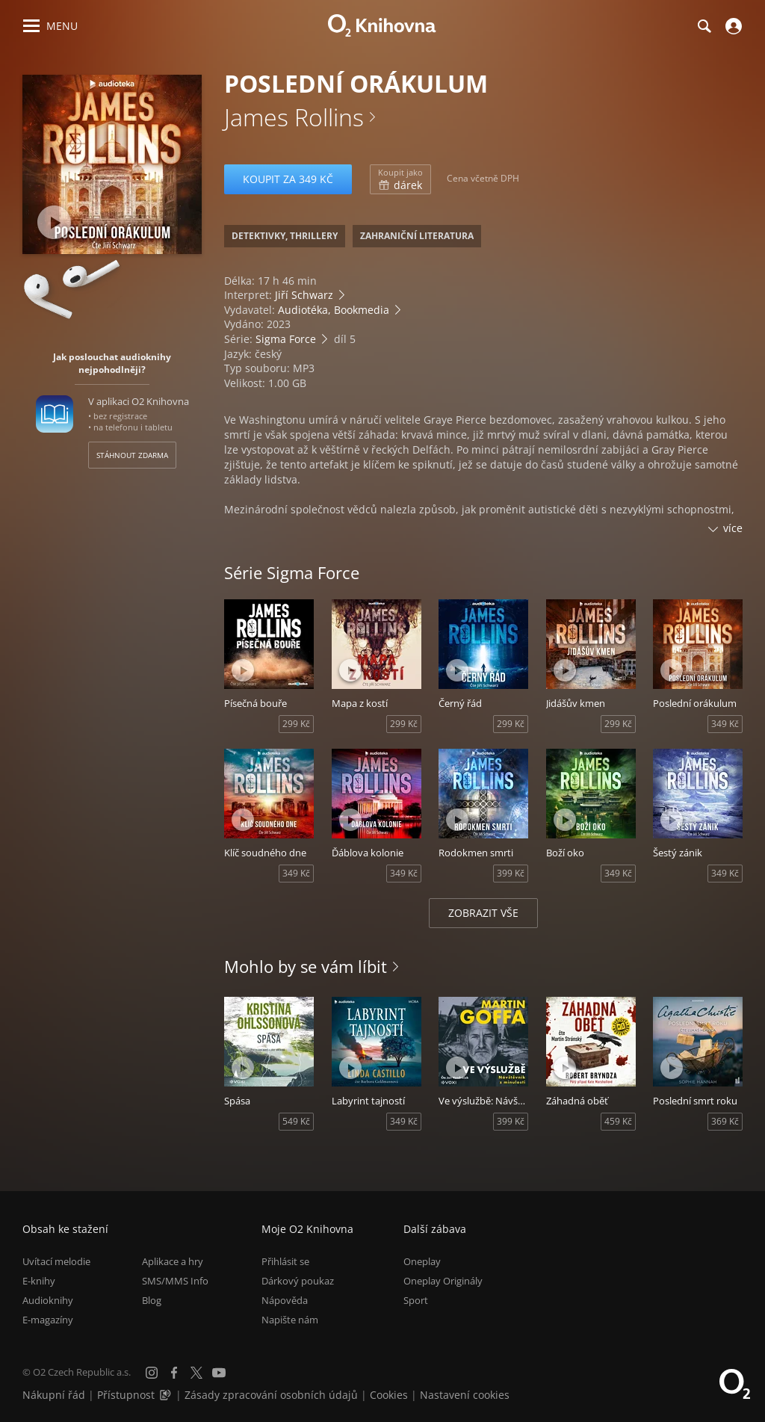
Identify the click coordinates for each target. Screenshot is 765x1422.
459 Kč (618, 1121)
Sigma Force (285, 339)
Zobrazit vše (483, 913)
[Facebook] (174, 1372)
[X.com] (196, 1372)
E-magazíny (47, 1319)
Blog (151, 1300)
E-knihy (38, 1280)
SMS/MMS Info (175, 1280)
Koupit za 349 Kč (288, 179)
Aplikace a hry (172, 1261)
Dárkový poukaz (297, 1280)
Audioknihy (47, 1300)
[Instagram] (151, 1372)
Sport (415, 1300)
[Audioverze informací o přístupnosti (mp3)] (167, 1395)
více (733, 528)
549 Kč (296, 1121)
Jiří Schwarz (304, 295)
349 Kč (725, 723)
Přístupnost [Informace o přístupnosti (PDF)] (126, 1395)
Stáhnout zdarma (132, 455)
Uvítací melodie (56, 1261)
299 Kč (296, 723)
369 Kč (725, 1121)
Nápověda (284, 1300)
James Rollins (294, 117)
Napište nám (289, 1319)
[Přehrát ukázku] (54, 222)
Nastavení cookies (465, 1395)
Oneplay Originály (443, 1280)
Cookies (389, 1395)
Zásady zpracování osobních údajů (271, 1395)
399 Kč (510, 873)
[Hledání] (704, 26)
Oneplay (422, 1261)
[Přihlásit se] (732, 26)
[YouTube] (219, 1372)
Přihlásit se (285, 1261)
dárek (400, 179)
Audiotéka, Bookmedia (333, 310)
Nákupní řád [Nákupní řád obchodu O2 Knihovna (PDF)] (53, 1395)
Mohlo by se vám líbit (305, 966)
